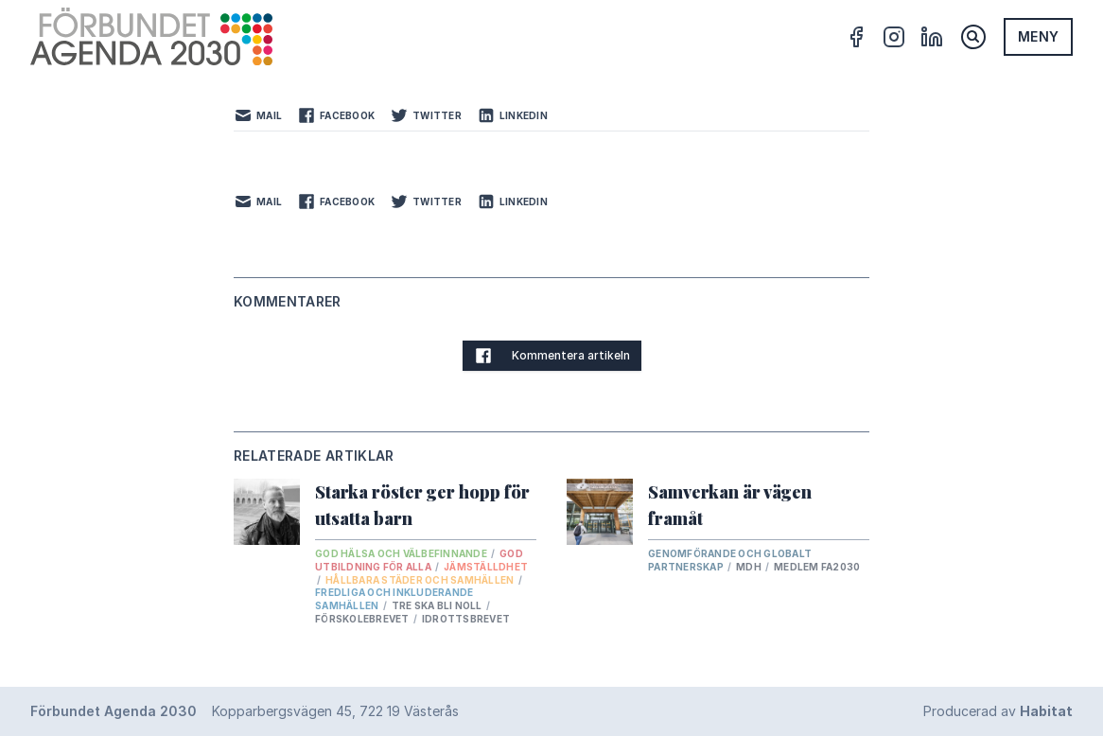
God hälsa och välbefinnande (402, 553)
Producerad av (998, 711)
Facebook (336, 115)
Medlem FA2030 (817, 566)
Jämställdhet (486, 566)
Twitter (426, 115)
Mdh (749, 566)
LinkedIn (512, 115)
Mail (258, 115)
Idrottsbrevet (466, 618)
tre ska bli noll (438, 605)
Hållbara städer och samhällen (420, 580)
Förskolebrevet (363, 618)
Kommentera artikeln (552, 355)
